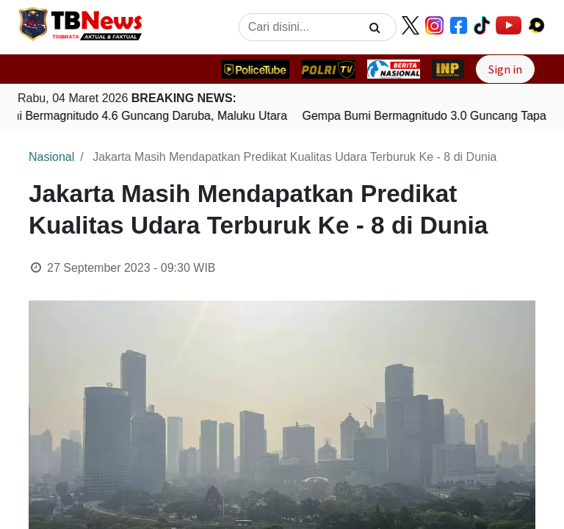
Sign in (505, 69)
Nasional (51, 157)
